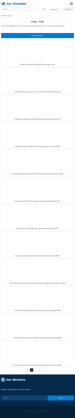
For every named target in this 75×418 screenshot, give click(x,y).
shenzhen (45, 411)
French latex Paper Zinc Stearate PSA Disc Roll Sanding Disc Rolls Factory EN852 (37, 174)
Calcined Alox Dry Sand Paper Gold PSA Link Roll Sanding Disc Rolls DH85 (37, 338)
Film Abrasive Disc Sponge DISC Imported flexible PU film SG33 (37, 228)
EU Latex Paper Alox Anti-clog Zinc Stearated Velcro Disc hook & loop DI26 (37, 365)
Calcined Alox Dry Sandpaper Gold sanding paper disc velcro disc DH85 (37, 146)
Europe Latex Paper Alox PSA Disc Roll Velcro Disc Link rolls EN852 (38, 256)
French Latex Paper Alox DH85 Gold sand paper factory (37, 64)
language (67, 9)
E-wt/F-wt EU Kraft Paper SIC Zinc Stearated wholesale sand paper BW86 (37, 310)
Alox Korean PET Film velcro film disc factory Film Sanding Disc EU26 (37, 201)
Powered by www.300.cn (34, 411)
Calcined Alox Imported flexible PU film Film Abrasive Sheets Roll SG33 (37, 119)
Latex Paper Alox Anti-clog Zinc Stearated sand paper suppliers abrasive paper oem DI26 (37, 283)
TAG (37, 414)
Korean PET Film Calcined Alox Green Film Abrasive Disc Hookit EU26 (37, 92)
